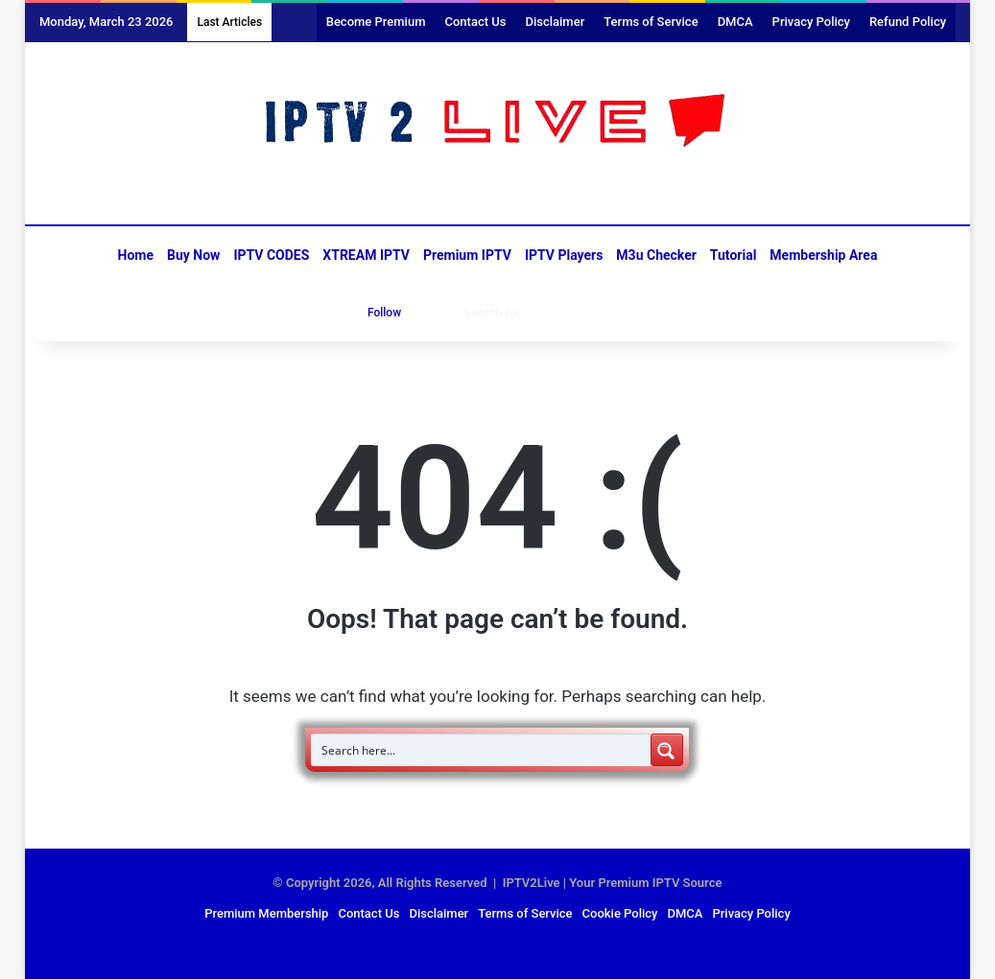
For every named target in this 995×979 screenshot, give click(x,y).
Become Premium (376, 21)
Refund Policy (907, 21)
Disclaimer (554, 21)
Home (136, 255)
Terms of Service (651, 21)
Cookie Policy (620, 913)
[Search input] (481, 750)
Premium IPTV (467, 255)
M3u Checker (656, 255)
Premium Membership (266, 913)
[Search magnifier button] (667, 750)
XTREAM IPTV (366, 255)
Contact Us (475, 21)
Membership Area (823, 255)
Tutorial (733, 255)
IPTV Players (564, 255)
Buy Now (193, 255)
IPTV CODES (271, 255)
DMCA (735, 21)
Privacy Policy (811, 21)
